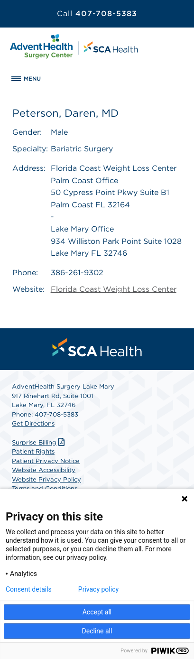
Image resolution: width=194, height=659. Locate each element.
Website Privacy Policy (46, 479)
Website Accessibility (43, 469)
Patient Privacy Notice (46, 460)
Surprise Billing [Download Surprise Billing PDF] (39, 442)
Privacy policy (98, 589)
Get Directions (33, 423)
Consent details (29, 589)
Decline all (97, 631)
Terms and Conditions (44, 488)
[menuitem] (97, 347)
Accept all (97, 612)
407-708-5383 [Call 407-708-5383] (97, 13)
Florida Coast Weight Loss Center (113, 289)
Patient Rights (33, 451)
